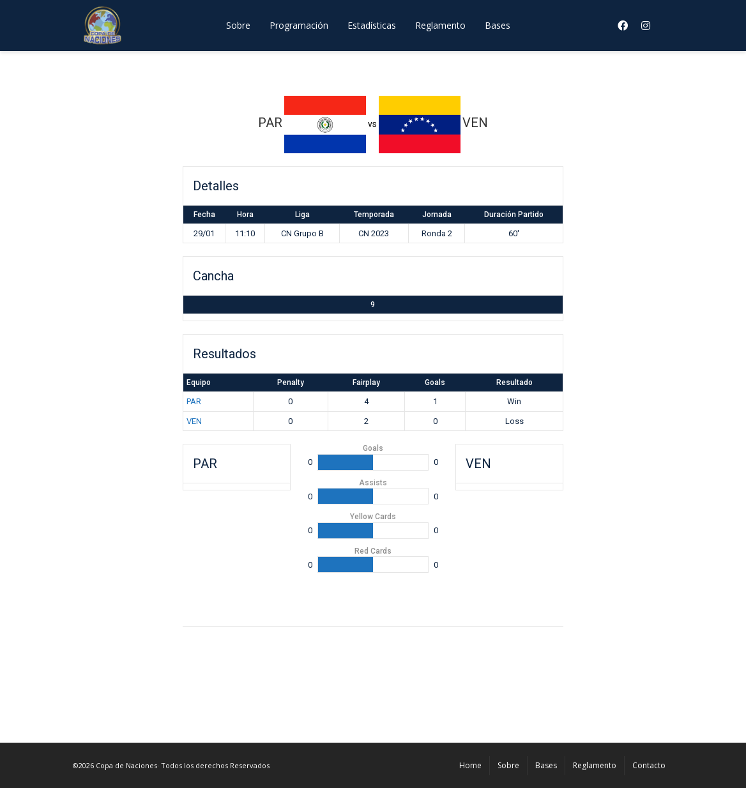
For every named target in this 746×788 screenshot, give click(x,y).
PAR (194, 401)
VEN (194, 421)
